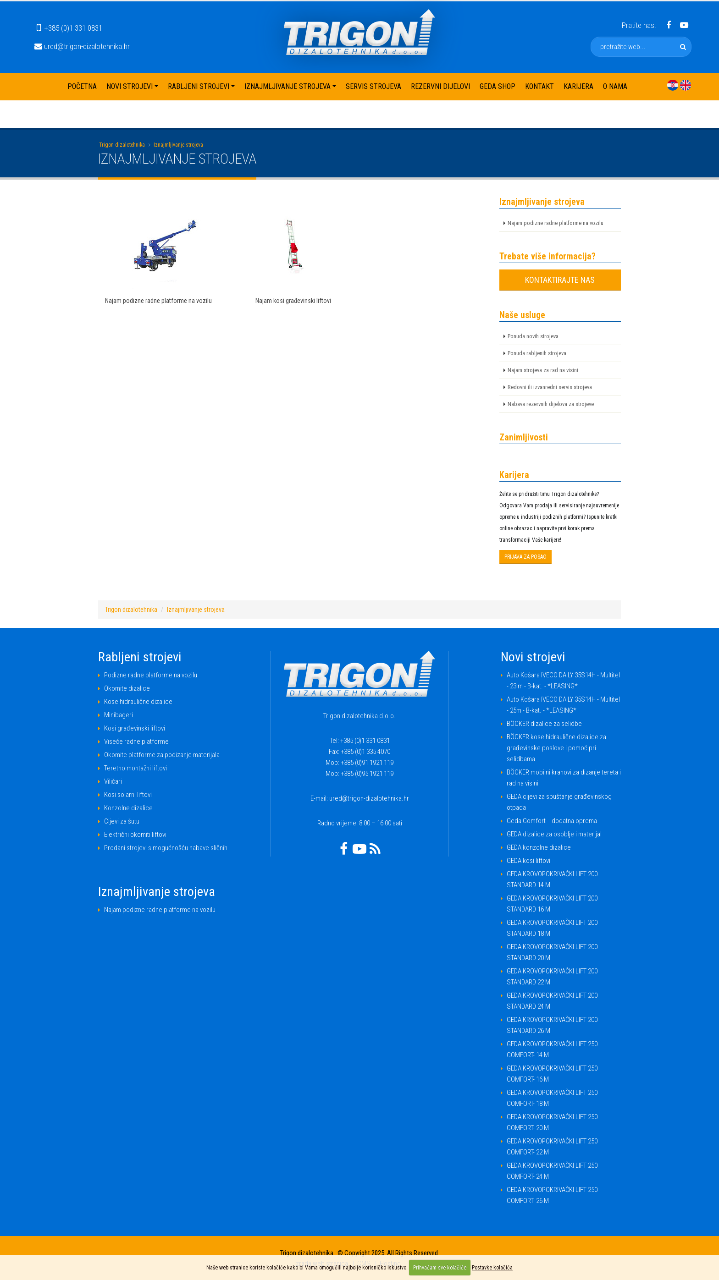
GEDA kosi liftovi (528, 861)
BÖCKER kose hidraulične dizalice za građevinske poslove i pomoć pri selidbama (556, 748)
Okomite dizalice (127, 688)
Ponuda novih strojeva (533, 336)
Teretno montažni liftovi (135, 768)
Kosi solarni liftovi (128, 795)
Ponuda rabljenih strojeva (537, 353)
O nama (615, 86)
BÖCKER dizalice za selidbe (544, 724)
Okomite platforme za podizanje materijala (162, 755)
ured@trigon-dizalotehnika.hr (82, 46)
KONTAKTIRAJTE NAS (560, 280)
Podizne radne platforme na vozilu (150, 675)
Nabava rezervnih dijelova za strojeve (551, 404)
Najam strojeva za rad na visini (543, 370)
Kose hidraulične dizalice (138, 702)
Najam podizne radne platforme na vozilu (555, 223)
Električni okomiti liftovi (135, 834)
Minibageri (118, 715)
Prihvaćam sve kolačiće (439, 1267)
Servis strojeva (373, 86)
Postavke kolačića (492, 1267)
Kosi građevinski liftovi (134, 728)
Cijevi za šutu (121, 821)
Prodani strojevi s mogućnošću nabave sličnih (165, 848)
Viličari (113, 781)
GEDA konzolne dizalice (539, 847)
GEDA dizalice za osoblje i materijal (554, 834)
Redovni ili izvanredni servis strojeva (550, 387)
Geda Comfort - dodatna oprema (552, 821)
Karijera (578, 86)
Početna (82, 86)
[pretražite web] (683, 47)
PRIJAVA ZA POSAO (525, 557)
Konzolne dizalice (128, 808)
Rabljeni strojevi (198, 86)
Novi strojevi (129, 86)
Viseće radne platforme (136, 741)
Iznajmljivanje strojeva (287, 86)
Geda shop (497, 86)
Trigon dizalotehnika (122, 145)
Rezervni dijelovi (440, 86)
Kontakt (539, 86)
